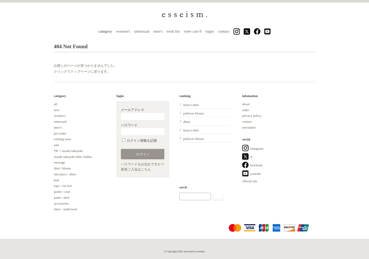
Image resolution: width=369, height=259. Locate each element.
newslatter (249, 127)
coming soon (62, 139)
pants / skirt (61, 197)
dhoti (186, 122)
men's (157, 31)
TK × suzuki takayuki (68, 151)
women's (123, 31)
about (246, 104)
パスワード (142, 129)
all (55, 104)
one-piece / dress (65, 174)
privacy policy (251, 116)
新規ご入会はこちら (136, 169)
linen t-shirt (191, 105)
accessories (61, 203)
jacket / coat (62, 192)
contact (223, 31)
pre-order (60, 133)
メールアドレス (142, 114)
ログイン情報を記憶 (139, 140)
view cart (193, 31)
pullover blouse (193, 113)
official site (249, 181)
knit (56, 180)
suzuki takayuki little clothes (73, 157)
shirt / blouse (62, 168)
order (245, 110)
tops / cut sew (63, 186)
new (56, 110)
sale (56, 145)
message (59, 162)
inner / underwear (65, 209)
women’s (60, 116)
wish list (173, 31)
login (210, 31)
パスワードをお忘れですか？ (142, 164)
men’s (58, 127)
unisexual (141, 31)
